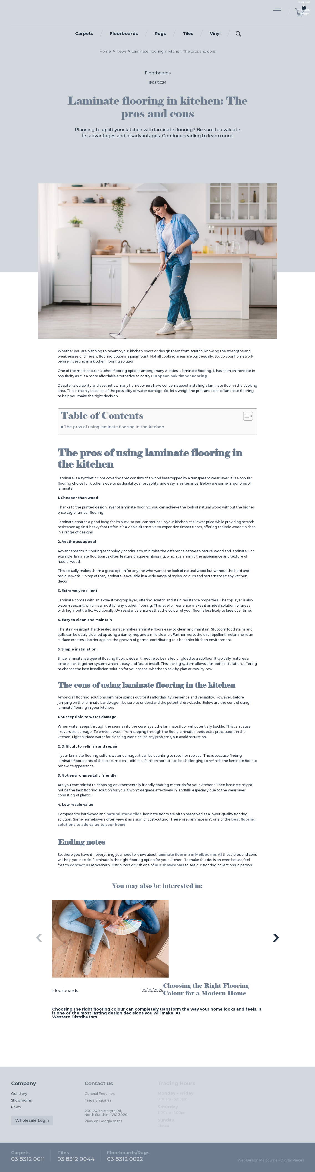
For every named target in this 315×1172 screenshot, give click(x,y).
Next (276, 938)
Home (105, 52)
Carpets (84, 33)
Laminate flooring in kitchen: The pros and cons (173, 52)
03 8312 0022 (128, 1156)
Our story (19, 1094)
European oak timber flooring (179, 376)
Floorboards (124, 33)
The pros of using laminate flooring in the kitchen (114, 426)
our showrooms (169, 865)
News (121, 52)
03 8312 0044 (76, 1156)
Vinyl (215, 33)
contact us (80, 865)
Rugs (160, 33)
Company (23, 1083)
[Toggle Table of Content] (245, 416)
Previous (39, 938)
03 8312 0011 (28, 1156)
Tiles (188, 33)
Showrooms (21, 1100)
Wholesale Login (32, 1120)
